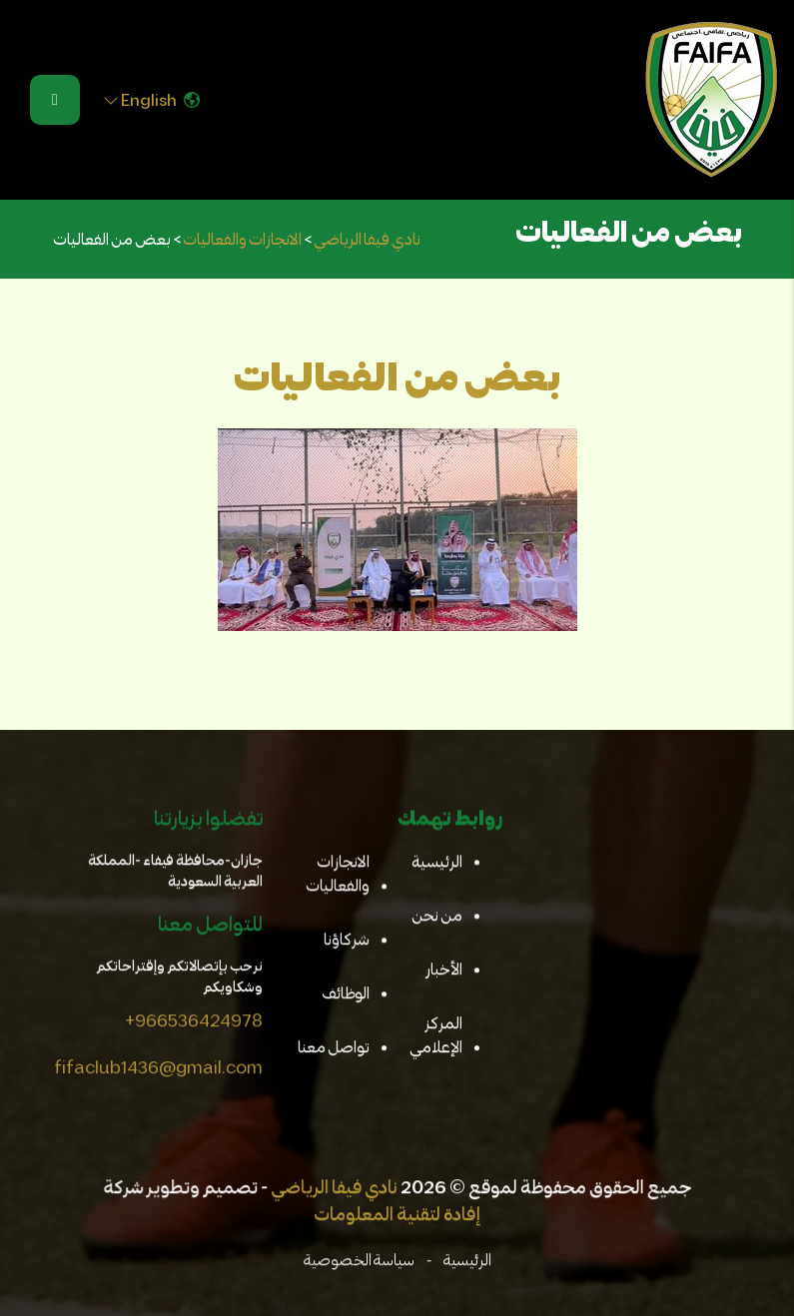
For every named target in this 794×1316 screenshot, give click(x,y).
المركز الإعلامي (434, 1034)
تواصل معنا (333, 1046)
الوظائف (346, 994)
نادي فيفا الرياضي (334, 1188)
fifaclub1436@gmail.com (157, 1067)
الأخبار (442, 970)
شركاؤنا (347, 940)
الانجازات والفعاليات (337, 875)
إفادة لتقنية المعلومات (396, 1215)
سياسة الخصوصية (358, 1260)
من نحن (435, 916)
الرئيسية (435, 863)
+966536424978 (193, 1020)
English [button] (151, 99)
